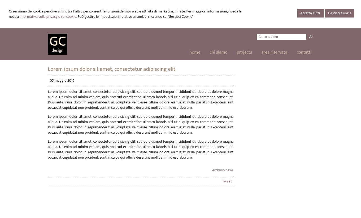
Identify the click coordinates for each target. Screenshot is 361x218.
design (57, 50)
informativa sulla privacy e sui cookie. (48, 17)
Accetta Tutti (310, 13)
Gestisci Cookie (339, 13)
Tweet (227, 181)
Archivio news (223, 170)
